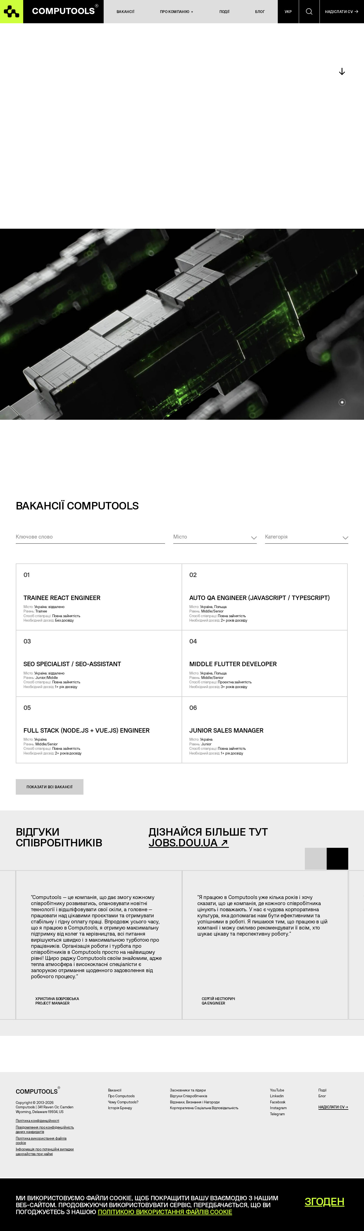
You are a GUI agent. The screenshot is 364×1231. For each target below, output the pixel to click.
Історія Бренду (122, 1109)
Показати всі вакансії (49, 787)
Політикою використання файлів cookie (165, 1211)
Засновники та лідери (190, 1091)
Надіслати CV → (333, 1108)
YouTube (279, 1091)
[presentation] (313, 859)
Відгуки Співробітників (190, 1097)
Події (324, 1091)
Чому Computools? (125, 1103)
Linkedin (279, 1097)
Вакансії (116, 1091)
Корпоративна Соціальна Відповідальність (206, 1109)
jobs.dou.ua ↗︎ (189, 842)
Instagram (280, 1109)
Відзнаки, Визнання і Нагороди (196, 1103)
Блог (323, 1097)
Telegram (279, 1115)
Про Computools (123, 1097)
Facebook (279, 1103)
